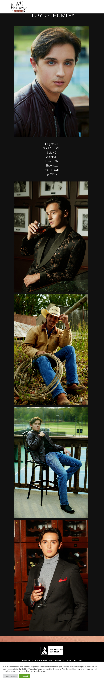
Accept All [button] (24, 676)
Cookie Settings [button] (10, 676)
